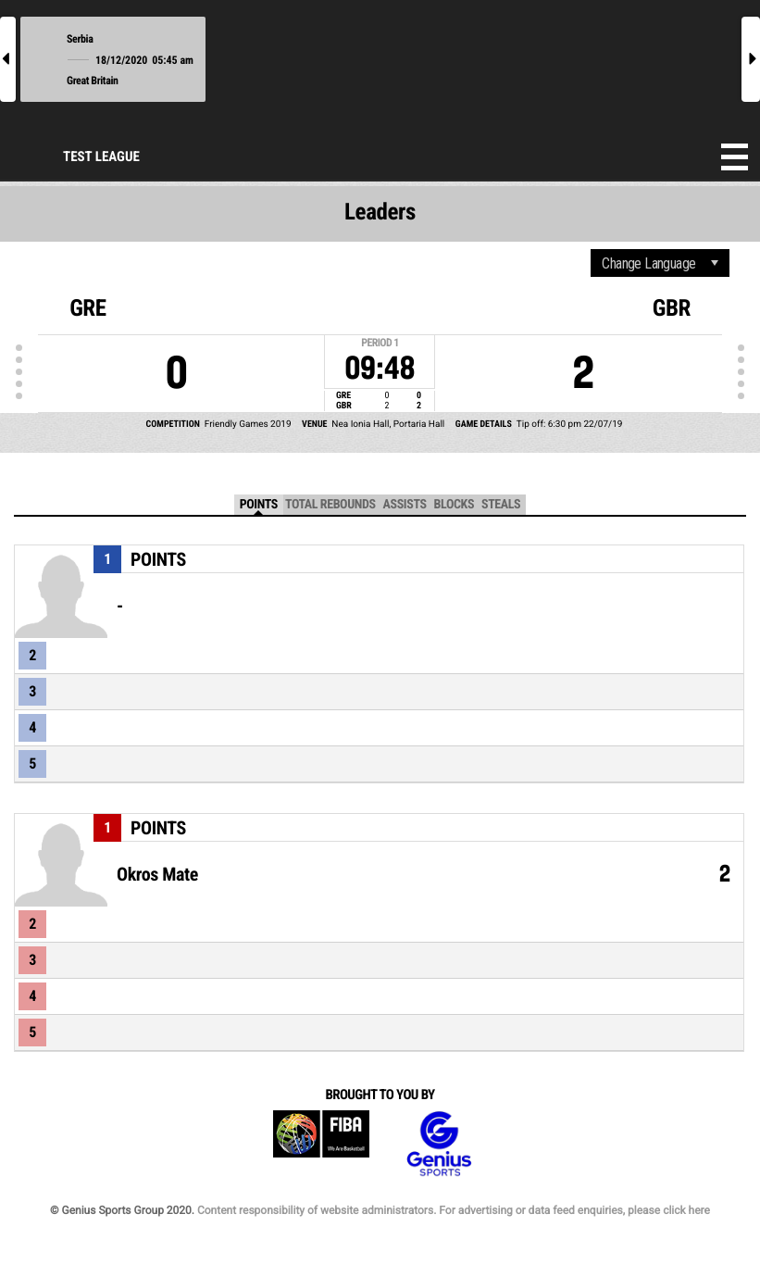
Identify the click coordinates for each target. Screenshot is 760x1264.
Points (259, 504)
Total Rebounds (330, 504)
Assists (405, 504)
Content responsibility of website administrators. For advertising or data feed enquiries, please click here (453, 1210)
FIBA (321, 1144)
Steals (500, 504)
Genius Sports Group (439, 1144)
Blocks (454, 504)
